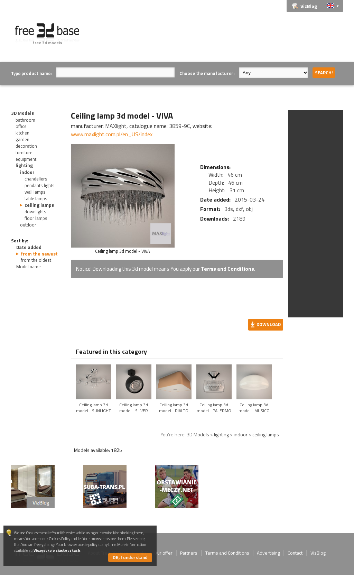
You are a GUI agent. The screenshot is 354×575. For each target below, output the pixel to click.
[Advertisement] (217, 38)
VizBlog (308, 6)
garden (22, 139)
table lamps (36, 198)
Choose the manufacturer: (206, 73)
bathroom (25, 120)
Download (269, 324)
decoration (26, 145)
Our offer (163, 552)
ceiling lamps (39, 205)
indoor (27, 172)
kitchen (22, 132)
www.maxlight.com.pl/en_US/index (111, 134)
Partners (188, 552)
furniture (24, 152)
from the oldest (36, 260)
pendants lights (40, 185)
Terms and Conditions (227, 269)
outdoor (28, 224)
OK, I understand (130, 557)
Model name (28, 266)
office (21, 126)
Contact (295, 552)
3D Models (22, 113)
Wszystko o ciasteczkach (57, 550)
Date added (28, 247)
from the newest (39, 253)
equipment (26, 159)
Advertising (268, 552)
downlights (35, 211)
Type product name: (31, 73)
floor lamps (36, 218)
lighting (24, 165)
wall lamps (35, 191)
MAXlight (116, 126)
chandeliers (36, 178)
